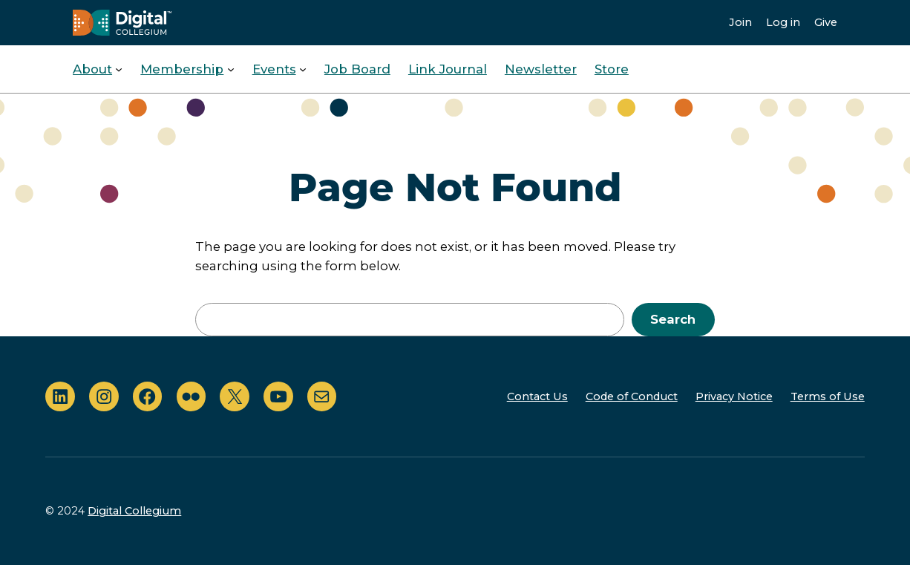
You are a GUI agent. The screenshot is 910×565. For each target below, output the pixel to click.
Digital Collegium (134, 510)
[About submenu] (118, 69)
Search (672, 319)
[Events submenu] (303, 69)
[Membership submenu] (231, 69)
